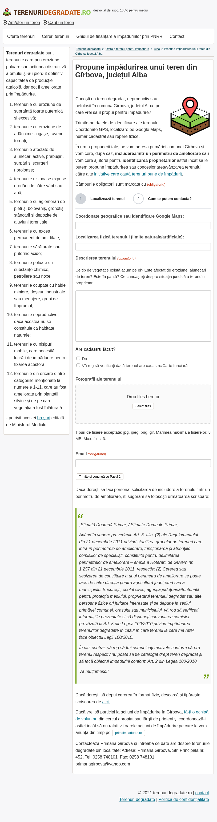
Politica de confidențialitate (184, 799)
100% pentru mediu (134, 10)
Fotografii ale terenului (98, 379)
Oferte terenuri (21, 36)
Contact (177, 36)
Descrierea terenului (105, 258)
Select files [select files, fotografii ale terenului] (143, 406)
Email (90, 454)
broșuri (43, 418)
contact (202, 793)
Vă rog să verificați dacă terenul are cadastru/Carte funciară (134, 365)
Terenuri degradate (137, 799)
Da (84, 358)
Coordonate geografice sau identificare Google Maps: (129, 216)
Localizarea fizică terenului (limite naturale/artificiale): (129, 237)
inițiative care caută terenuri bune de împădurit (138, 174)
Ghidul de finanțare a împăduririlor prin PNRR (119, 36)
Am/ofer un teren (24, 22)
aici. (106, 702)
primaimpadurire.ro (128, 733)
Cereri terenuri (55, 36)
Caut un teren (61, 22)
